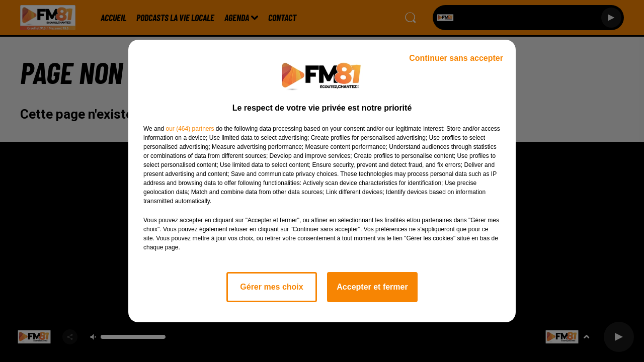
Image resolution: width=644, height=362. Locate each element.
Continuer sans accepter (456, 58)
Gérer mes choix (271, 287)
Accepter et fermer (372, 287)
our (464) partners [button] (190, 128)
